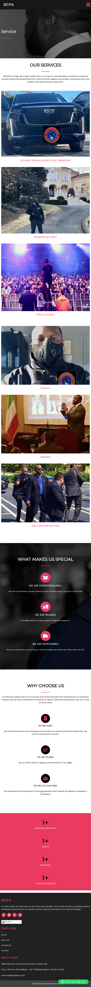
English (6, 922)
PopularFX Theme (51, 983)
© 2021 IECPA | (38, 983)
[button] (73, 981)
